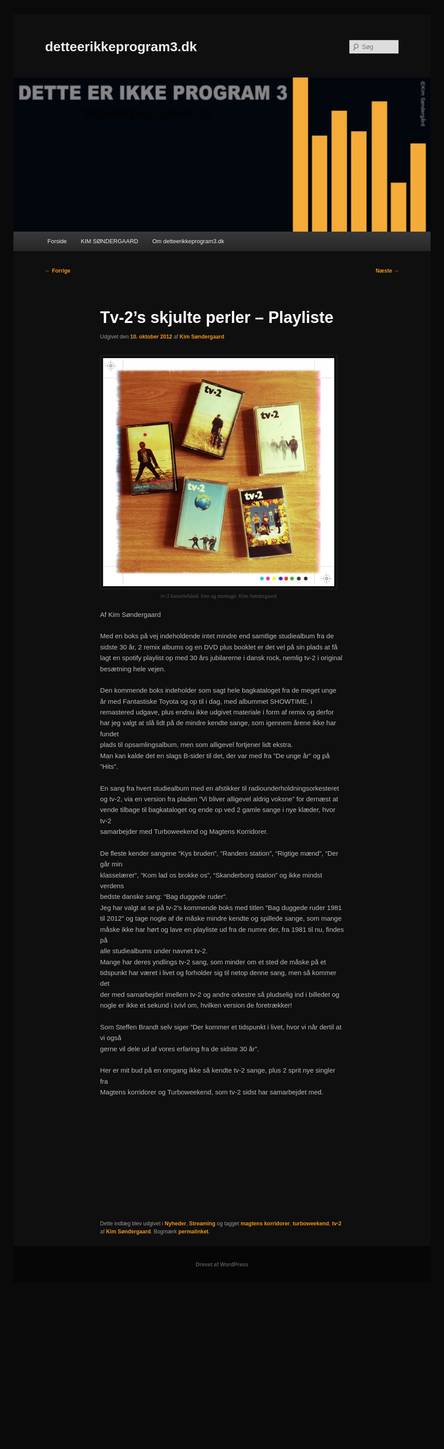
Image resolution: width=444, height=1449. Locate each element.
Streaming (202, 1223)
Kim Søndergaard (201, 337)
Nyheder (175, 1223)
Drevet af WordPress (222, 1264)
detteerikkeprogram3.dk (121, 46)
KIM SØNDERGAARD (109, 241)
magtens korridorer (265, 1223)
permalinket (193, 1232)
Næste (387, 271)
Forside (56, 241)
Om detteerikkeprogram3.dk (188, 241)
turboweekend (311, 1223)
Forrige (58, 271)
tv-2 (336, 1223)
